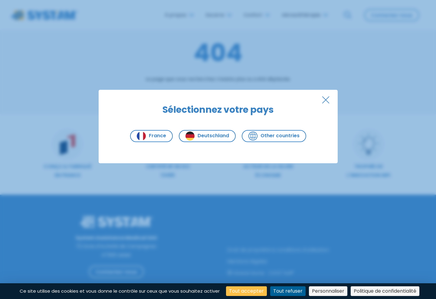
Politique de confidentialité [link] (385, 291)
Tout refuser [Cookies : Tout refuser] (288, 291)
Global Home (245, 273)
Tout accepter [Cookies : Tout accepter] (246, 291)
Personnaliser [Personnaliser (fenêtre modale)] (328, 291)
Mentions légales (247, 261)
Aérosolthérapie (305, 14)
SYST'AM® (282, 273)
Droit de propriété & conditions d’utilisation (278, 249)
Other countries (274, 136)
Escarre (218, 14)
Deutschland (207, 136)
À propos (179, 14)
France (151, 136)
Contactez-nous (391, 15)
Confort (257, 14)
